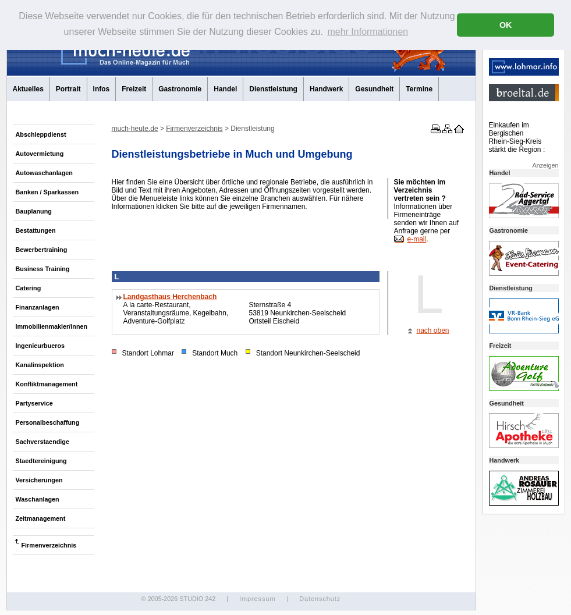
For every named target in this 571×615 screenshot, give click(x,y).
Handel (225, 89)
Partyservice (34, 403)
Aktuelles (28, 89)
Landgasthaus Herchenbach (170, 297)
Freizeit (134, 89)
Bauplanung (34, 211)
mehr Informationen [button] (367, 32)
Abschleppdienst (41, 134)
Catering (28, 288)
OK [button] (505, 25)
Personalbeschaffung (48, 422)
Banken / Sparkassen (47, 192)
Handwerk (326, 89)
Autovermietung (40, 153)
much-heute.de (135, 129)
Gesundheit (374, 89)
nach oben (432, 330)
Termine (419, 89)
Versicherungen (39, 480)
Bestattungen (36, 230)
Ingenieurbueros (40, 345)
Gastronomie (179, 89)
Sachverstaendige (42, 441)
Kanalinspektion (40, 364)
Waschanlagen (37, 499)
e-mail (417, 239)
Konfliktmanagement (47, 384)
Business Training (43, 268)
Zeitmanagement (41, 518)
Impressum (257, 598)
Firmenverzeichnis (49, 545)
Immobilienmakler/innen (52, 326)
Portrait (68, 89)
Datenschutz (320, 598)
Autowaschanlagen (44, 172)
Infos (101, 89)
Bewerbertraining (42, 249)
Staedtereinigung (41, 460)
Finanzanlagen (37, 307)
